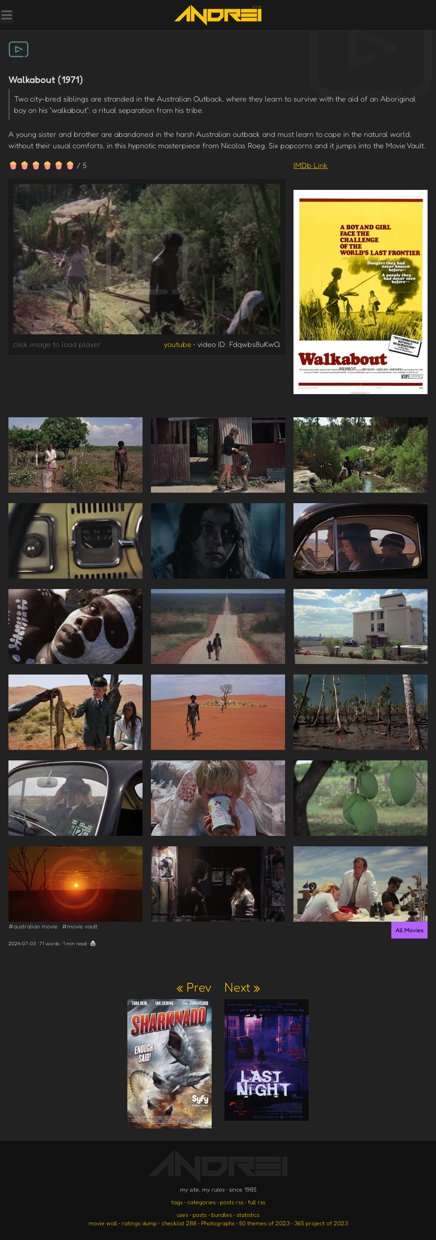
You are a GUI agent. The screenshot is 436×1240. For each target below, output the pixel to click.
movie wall (103, 1223)
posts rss (231, 1201)
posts (200, 1214)
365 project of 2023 (321, 1223)
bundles (221, 1214)
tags (177, 1201)
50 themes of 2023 (264, 1223)
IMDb (310, 165)
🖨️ (93, 943)
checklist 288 (178, 1223)
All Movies (409, 929)
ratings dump (139, 1223)
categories (201, 1201)
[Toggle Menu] (6, 16)
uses (182, 1214)
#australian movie (33, 926)
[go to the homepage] (217, 15)
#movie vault (79, 926)
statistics (248, 1214)
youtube (177, 344)
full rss (256, 1201)
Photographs (217, 1223)
